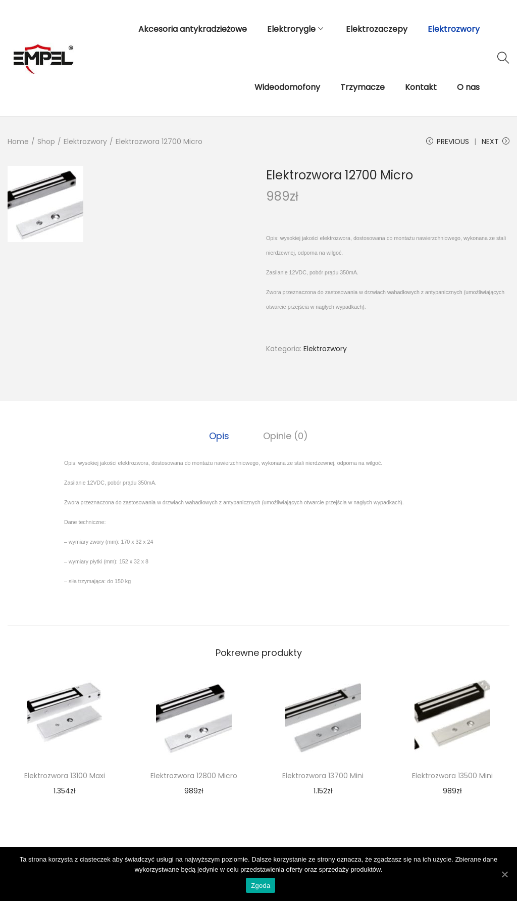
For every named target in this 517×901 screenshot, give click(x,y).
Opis (220, 435)
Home (18, 141)
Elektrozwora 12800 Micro (193, 775)
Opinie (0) (285, 435)
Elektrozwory (85, 141)
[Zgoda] (504, 874)
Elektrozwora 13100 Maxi (64, 775)
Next (495, 141)
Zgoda (261, 886)
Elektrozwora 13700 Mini (323, 775)
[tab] (220, 436)
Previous (447, 141)
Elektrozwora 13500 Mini (452, 775)
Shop (46, 141)
